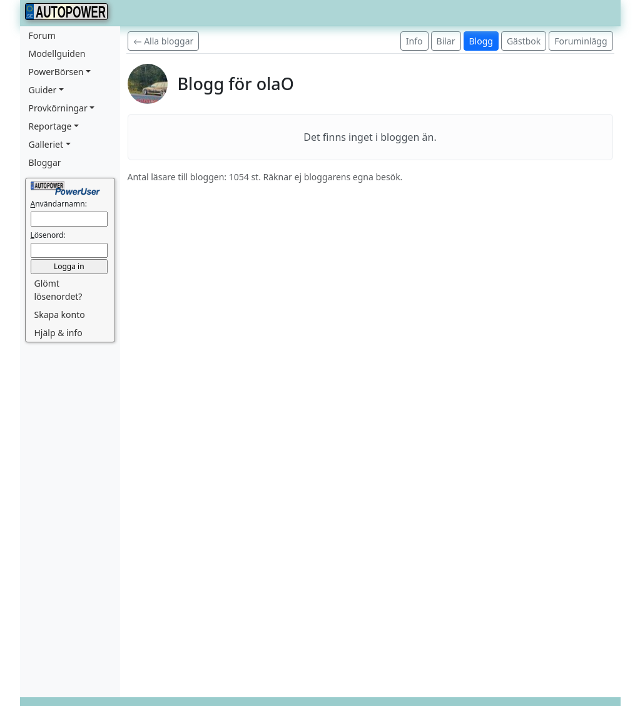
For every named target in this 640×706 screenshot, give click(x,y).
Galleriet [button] (46, 144)
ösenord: (48, 235)
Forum (42, 35)
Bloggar (45, 162)
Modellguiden (57, 53)
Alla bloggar (163, 41)
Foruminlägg (580, 41)
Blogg (481, 41)
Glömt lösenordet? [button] (58, 289)
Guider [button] (43, 90)
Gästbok (524, 41)
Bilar (446, 41)
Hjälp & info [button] (58, 333)
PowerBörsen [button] (56, 72)
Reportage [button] (50, 126)
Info (414, 41)
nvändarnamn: (59, 203)
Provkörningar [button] (58, 108)
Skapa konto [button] (59, 314)
